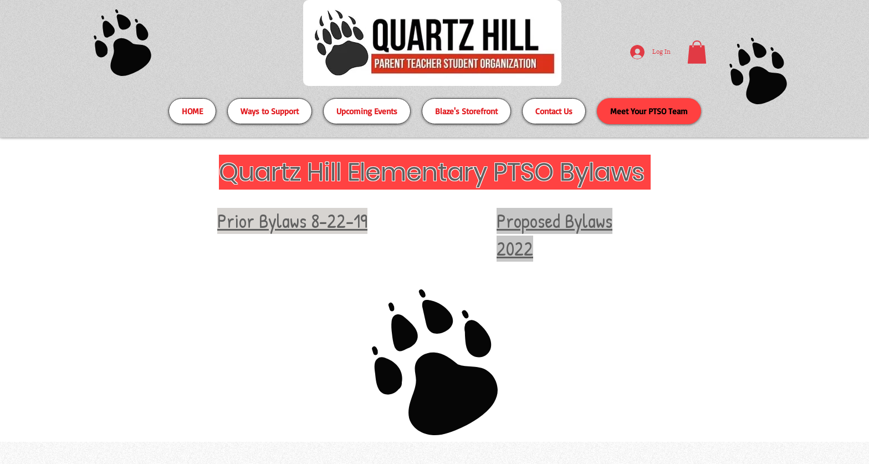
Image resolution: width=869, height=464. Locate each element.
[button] (697, 52)
